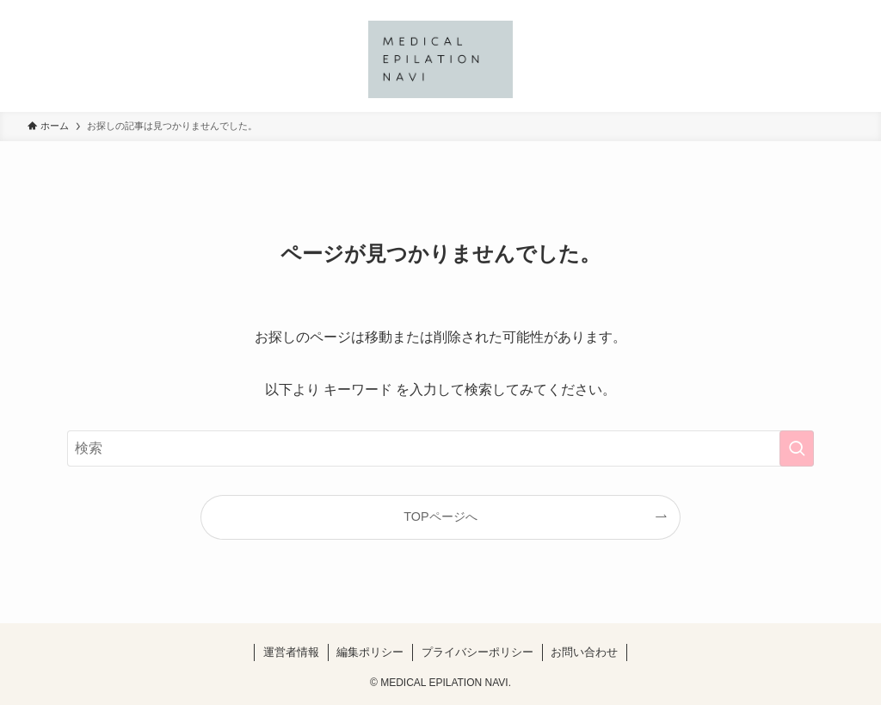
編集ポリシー (370, 652)
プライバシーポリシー (477, 652)
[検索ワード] (440, 448)
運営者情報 (291, 652)
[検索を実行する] (796, 448)
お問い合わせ (584, 652)
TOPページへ (440, 516)
